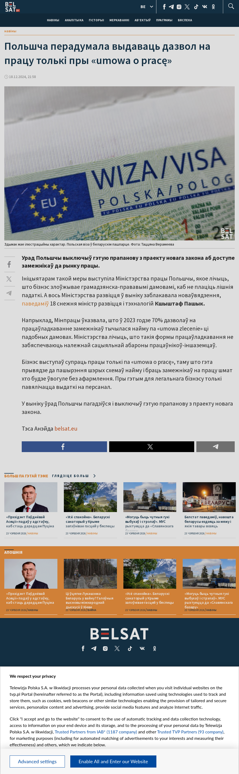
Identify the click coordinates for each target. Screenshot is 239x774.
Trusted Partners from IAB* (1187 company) (96, 731)
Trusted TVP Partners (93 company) (190, 731)
